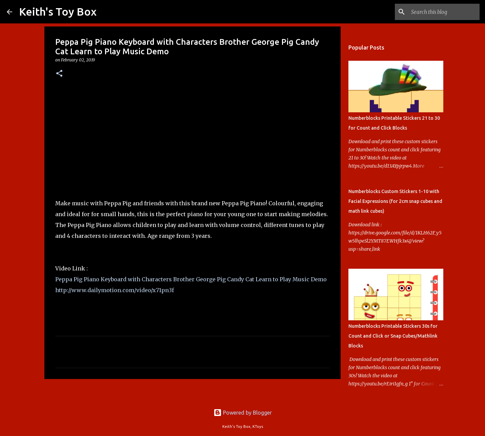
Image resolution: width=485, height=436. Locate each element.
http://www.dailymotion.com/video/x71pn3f (114, 290)
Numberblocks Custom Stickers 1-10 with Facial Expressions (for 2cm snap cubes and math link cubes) (395, 201)
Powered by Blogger (243, 413)
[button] (59, 73)
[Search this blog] (444, 12)
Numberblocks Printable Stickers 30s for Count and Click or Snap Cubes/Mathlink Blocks (393, 335)
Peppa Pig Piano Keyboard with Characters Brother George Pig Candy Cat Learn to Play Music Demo (191, 279)
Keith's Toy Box (58, 11)
